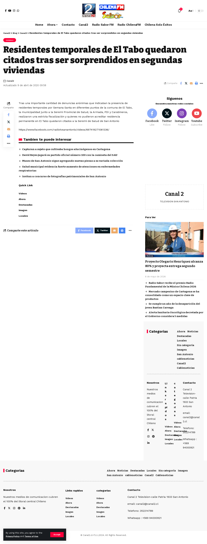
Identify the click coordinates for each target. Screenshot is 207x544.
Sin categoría (185, 344)
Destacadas (184, 334)
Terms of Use (34, 536)
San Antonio (185, 353)
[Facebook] (5, 10)
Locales (182, 339)
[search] (184, 10)
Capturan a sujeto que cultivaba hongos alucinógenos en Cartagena (68, 149)
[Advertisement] (174, 157)
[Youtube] (197, 116)
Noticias (192, 330)
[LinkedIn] (148, 449)
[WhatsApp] (18, 10)
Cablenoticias (186, 366)
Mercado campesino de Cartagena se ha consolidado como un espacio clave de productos (172, 294)
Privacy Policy (13, 536)
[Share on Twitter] (186, 83)
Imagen (182, 348)
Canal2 (10, 40)
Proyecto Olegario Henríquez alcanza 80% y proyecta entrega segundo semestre (173, 265)
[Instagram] (14, 10)
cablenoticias (185, 357)
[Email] (191, 83)
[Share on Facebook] (181, 83)
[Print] (196, 83)
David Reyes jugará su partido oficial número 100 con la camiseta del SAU (72, 155)
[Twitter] (167, 116)
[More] (201, 83)
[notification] (179, 10)
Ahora (181, 330)
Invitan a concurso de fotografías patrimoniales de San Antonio (66, 177)
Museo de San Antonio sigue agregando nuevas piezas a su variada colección (75, 161)
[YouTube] (9, 10)
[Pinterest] (153, 442)
